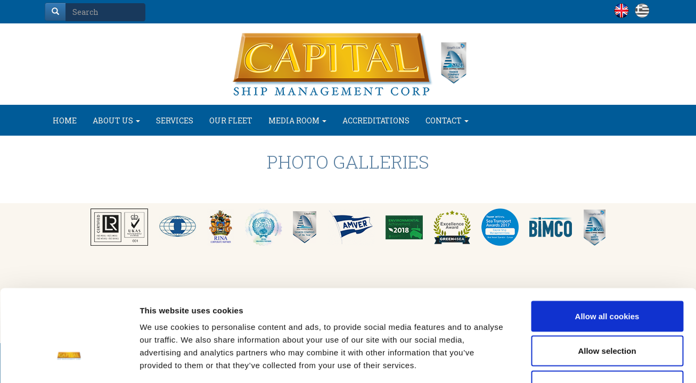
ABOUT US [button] (116, 120)
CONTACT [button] (447, 120)
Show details (559, 362)
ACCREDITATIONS (376, 120)
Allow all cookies (607, 243)
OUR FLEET (230, 120)
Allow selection (607, 278)
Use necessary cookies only (607, 313)
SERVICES (174, 120)
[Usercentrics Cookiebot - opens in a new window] (69, 362)
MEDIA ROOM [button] (297, 120)
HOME (65, 120)
